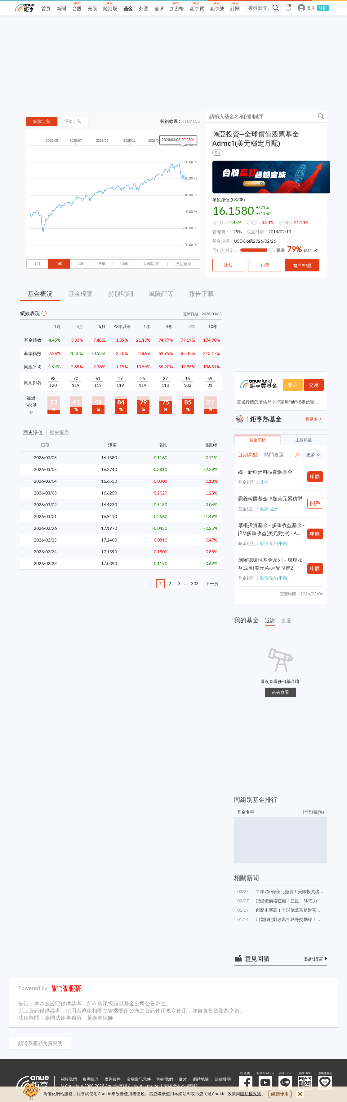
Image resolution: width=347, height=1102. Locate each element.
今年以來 (151, 263)
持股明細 (121, 293)
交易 (314, 385)
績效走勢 (42, 121)
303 (194, 583)
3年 (81, 263)
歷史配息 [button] (59, 432)
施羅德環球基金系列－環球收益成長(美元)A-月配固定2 (270, 563)
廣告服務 (113, 1079)
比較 (228, 265)
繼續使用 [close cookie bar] (280, 1094)
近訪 (270, 620)
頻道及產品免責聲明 (40, 1043)
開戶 (293, 385)
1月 (37, 263)
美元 (217, 152)
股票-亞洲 (269, 509)
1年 (59, 263)
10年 (123, 263)
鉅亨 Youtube (265, 1083)
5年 (102, 263)
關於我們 (69, 1079)
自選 (286, 620)
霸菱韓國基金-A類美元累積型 (270, 498)
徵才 (183, 1079)
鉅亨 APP (305, 1083)
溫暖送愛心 (325, 1083)
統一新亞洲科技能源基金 (265, 472)
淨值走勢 (73, 121)
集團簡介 (91, 1079)
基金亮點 (257, 440)
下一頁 (211, 583)
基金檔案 (80, 293)
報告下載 (201, 293)
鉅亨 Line (285, 1083)
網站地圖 (201, 1079)
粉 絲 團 (245, 1083)
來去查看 (280, 692)
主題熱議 (304, 440)
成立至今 (183, 263)
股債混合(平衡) (274, 543)
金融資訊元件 (139, 1079)
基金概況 (40, 293)
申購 (315, 476)
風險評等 (161, 293)
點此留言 (314, 959)
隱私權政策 (250, 1093)
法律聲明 (223, 1079)
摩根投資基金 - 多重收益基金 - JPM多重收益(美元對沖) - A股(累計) (271, 529)
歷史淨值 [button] (33, 432)
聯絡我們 (165, 1079)
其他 (264, 482)
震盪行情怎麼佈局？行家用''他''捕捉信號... (277, 402)
